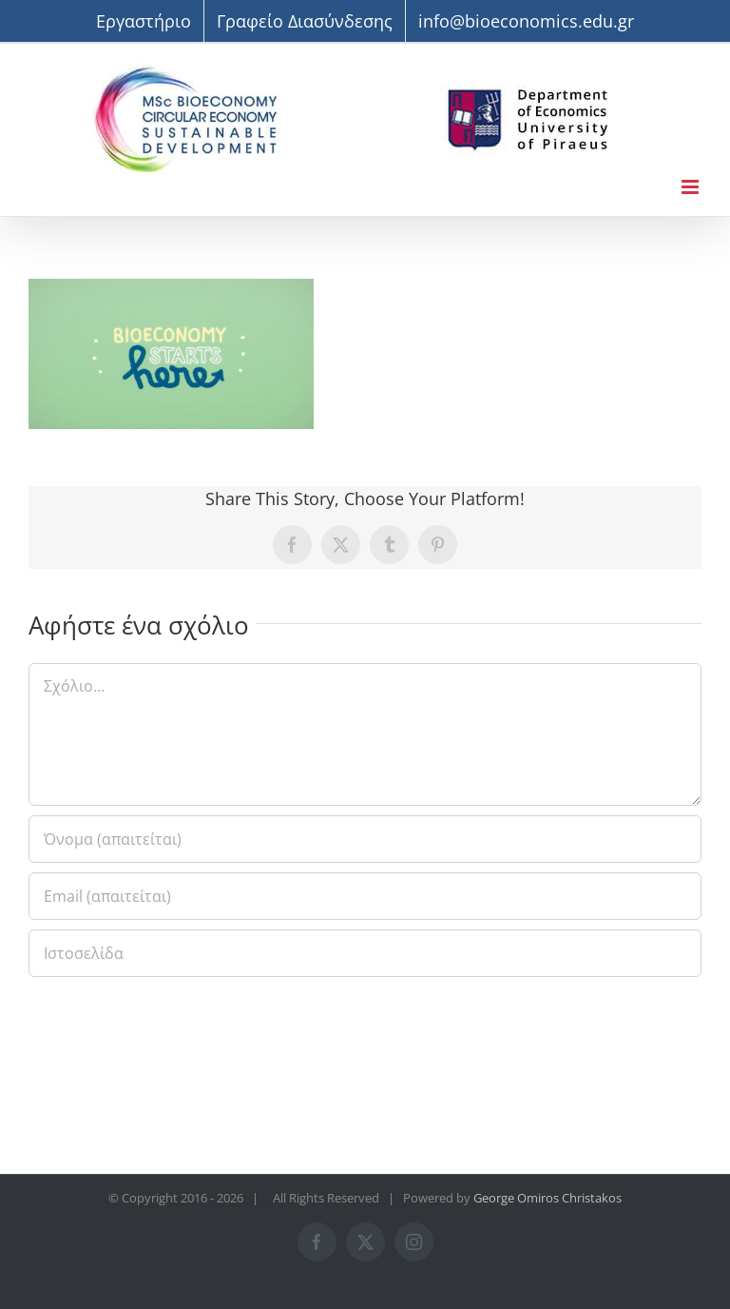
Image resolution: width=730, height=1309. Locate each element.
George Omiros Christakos (547, 1197)
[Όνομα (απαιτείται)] (365, 839)
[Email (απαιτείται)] (365, 896)
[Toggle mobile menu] (691, 187)
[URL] (365, 953)
